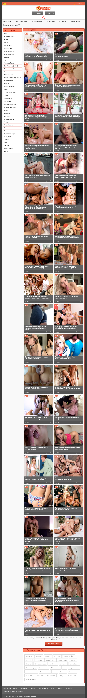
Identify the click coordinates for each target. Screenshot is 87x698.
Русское (6, 128)
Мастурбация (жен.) (10, 104)
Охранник (72, 672)
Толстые (6, 140)
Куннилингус (8, 98)
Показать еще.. (54, 644)
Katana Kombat (68, 656)
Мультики (7, 116)
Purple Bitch (53, 664)
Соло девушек (8, 137)
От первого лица (9, 119)
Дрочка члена (8, 72)
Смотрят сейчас (36, 21)
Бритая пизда (62, 660)
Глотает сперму (31, 668)
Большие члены (9, 54)
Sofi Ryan (61, 676)
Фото (52, 688)
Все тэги (33, 688)
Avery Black (29, 660)
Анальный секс (9, 36)
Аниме (6, 39)
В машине (7, 57)
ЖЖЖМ (72, 660)
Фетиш (6, 142)
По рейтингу (51, 21)
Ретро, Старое (8, 125)
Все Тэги (6, 151)
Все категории (8, 148)
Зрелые (6, 83)
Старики (63, 672)
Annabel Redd (50, 660)
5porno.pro (15, 696)
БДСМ (6, 42)
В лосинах (29, 656)
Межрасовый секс (10, 107)
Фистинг (6, 145)
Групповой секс (9, 63)
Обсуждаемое (75, 21)
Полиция (39, 660)
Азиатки (6, 33)
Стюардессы (43, 668)
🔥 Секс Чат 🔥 (78, 4)
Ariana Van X (51, 676)
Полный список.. (31, 679)
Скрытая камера (9, 134)
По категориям (21, 21)
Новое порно (7, 21)
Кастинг (6, 95)
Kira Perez (57, 656)
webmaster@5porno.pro (29, 696)
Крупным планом (40, 664)
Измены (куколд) (9, 86)
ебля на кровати (31, 672)
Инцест (6, 89)
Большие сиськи (9, 51)
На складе (29, 676)
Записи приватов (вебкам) (12, 78)
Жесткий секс (8, 75)
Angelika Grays (44, 672)
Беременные (8, 45)
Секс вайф (7, 131)
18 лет (55, 672)
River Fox (38, 656)
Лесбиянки (7, 101)
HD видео (62, 21)
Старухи (28, 664)
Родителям (69, 688)
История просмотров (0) (11, 25)
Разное (6, 122)
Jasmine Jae (72, 676)
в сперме (63, 664)
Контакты (60, 688)
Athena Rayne (74, 664)
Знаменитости (8, 81)
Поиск (15, 688)
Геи (5, 60)
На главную (7, 688)
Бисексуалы (8, 48)
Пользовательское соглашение (13, 691)
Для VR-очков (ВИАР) (11, 66)
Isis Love (47, 656)
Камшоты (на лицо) (10, 92)
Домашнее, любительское (12, 69)
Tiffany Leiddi (55, 668)
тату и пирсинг (74, 668)
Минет (6, 110)
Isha (64, 668)
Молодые (7, 113)
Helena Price (40, 676)
